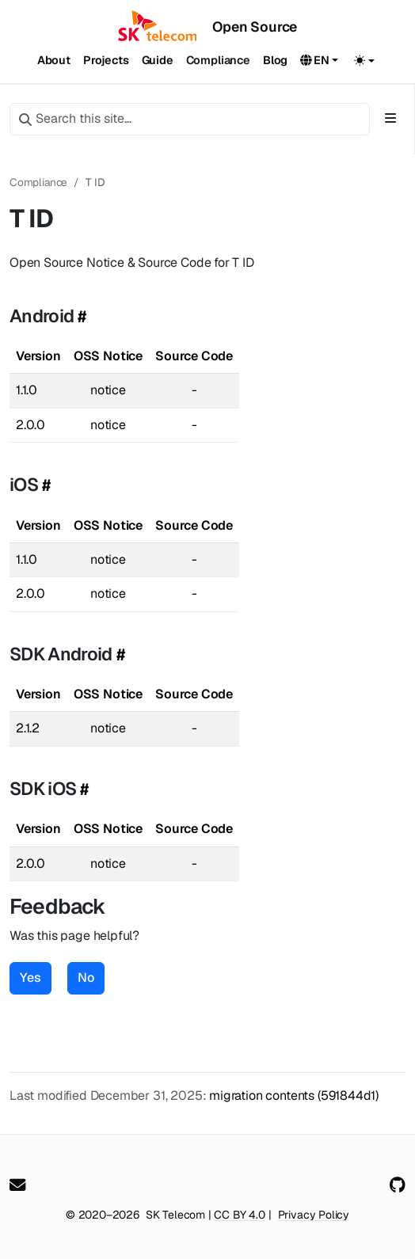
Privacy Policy (314, 1215)
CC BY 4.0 (239, 1215)
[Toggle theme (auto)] (364, 60)
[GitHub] (397, 1185)
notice (108, 390)
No (86, 977)
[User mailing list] (17, 1185)
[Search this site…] (190, 119)
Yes (30, 977)
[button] (319, 61)
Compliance (38, 182)
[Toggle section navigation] (390, 118)
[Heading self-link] (80, 316)
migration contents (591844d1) (294, 1095)
